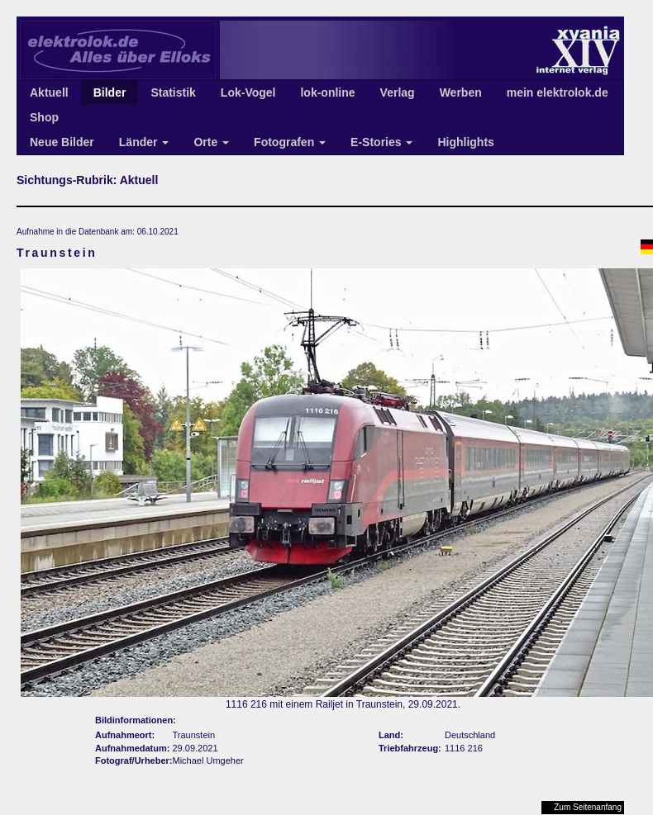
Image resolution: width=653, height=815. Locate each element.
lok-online (327, 92)
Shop (44, 117)
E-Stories (381, 142)
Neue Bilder (62, 142)
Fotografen (290, 142)
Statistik (172, 92)
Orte (211, 142)
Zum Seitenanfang (588, 807)
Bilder (109, 92)
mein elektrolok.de (557, 92)
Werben (461, 92)
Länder (144, 142)
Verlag (397, 92)
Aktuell (49, 92)
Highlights (465, 142)
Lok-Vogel (248, 92)
